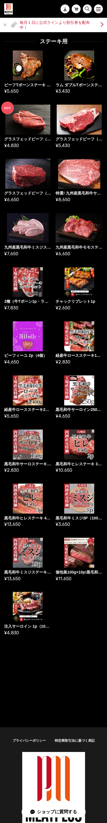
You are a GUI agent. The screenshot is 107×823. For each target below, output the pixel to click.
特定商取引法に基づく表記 (75, 741)
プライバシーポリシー (29, 741)
